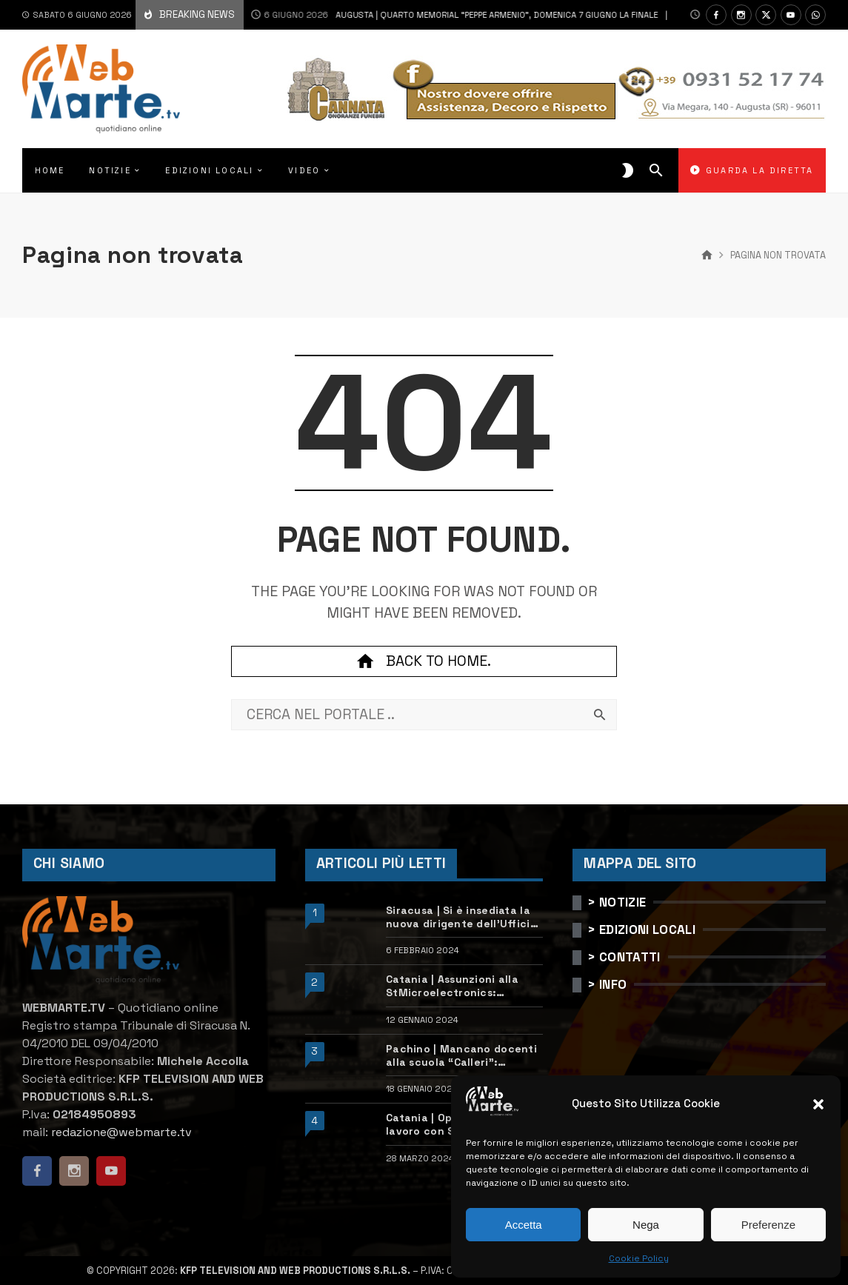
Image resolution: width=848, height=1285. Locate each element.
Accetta (523, 1224)
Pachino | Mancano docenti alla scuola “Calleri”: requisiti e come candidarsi (461, 1055)
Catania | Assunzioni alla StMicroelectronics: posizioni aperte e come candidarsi (452, 985)
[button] (818, 1104)
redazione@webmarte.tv (121, 1132)
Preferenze (768, 1224)
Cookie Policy (639, 1258)
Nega (645, 1224)
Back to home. (423, 661)
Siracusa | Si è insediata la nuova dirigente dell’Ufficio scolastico (461, 917)
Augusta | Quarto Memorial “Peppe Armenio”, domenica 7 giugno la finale (439, 15)
